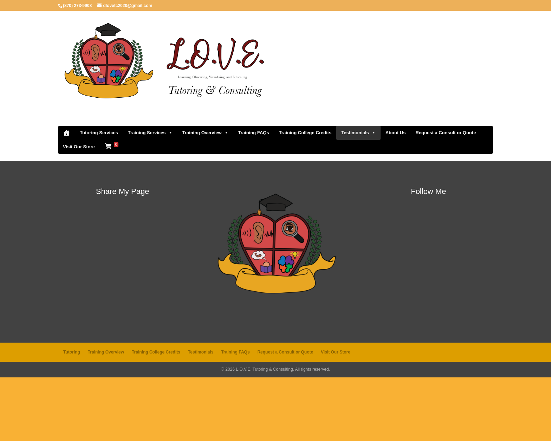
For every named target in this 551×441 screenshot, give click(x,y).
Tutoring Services (99, 196)
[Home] (66, 196)
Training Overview (205, 196)
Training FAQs (253, 196)
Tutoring (71, 415)
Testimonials (358, 196)
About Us (395, 196)
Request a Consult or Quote (445, 196)
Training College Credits (305, 196)
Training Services (150, 196)
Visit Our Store (79, 210)
